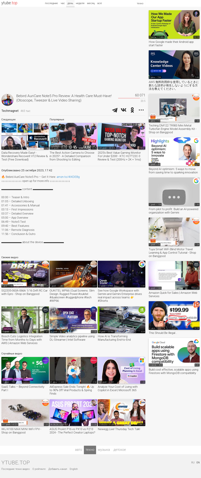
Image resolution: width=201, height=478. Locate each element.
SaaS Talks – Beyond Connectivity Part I (22, 388)
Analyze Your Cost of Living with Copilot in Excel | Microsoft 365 (118, 388)
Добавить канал (57, 469)
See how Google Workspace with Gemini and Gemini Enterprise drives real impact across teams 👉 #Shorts (120, 295)
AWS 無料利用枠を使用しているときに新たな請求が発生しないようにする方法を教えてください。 (174, 85)
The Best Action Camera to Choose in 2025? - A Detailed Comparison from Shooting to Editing (72, 156)
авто (78, 450)
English (74, 469)
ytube (9, 3)
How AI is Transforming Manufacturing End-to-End (114, 338)
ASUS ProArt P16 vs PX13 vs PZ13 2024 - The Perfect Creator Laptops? (72, 430)
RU (193, 462)
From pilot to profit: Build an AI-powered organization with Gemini (173, 210)
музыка (104, 450)
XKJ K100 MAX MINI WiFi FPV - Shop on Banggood (21, 430)
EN (198, 462)
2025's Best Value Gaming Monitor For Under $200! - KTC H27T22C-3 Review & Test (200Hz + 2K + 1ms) (119, 156)
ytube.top (15, 462)
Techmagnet (10, 111)
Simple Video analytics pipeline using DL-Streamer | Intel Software (72, 338)
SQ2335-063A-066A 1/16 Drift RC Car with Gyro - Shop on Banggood (24, 292)
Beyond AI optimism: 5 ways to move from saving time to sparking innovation (173, 170)
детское (119, 450)
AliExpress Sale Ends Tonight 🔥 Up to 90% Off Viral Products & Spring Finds (72, 390)
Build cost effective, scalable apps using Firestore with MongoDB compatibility (173, 371)
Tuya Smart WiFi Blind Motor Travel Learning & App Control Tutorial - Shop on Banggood (172, 252)
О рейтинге (39, 469)
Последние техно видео (15, 469)
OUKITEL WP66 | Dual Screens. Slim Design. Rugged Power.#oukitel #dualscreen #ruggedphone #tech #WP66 (72, 295)
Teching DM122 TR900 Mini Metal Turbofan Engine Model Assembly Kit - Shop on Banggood (172, 129)
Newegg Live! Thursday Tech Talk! (119, 429)
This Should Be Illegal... (163, 333)
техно (90, 450)
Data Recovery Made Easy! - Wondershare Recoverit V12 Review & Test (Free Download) (24, 156)
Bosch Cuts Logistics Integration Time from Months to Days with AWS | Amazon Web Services (21, 340)
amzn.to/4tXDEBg (68, 176)
